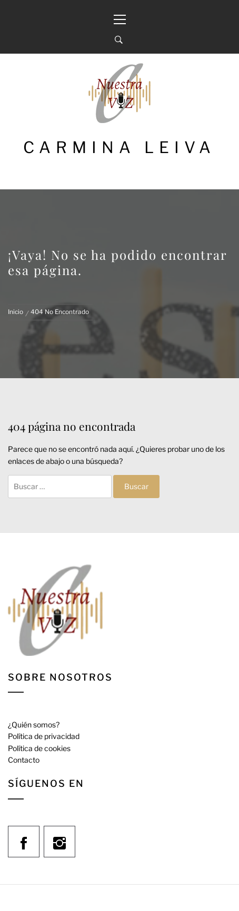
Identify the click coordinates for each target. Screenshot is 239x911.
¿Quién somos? (33, 724)
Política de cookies (39, 748)
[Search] (118, 40)
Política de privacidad (43, 736)
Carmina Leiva (119, 147)
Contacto (23, 759)
